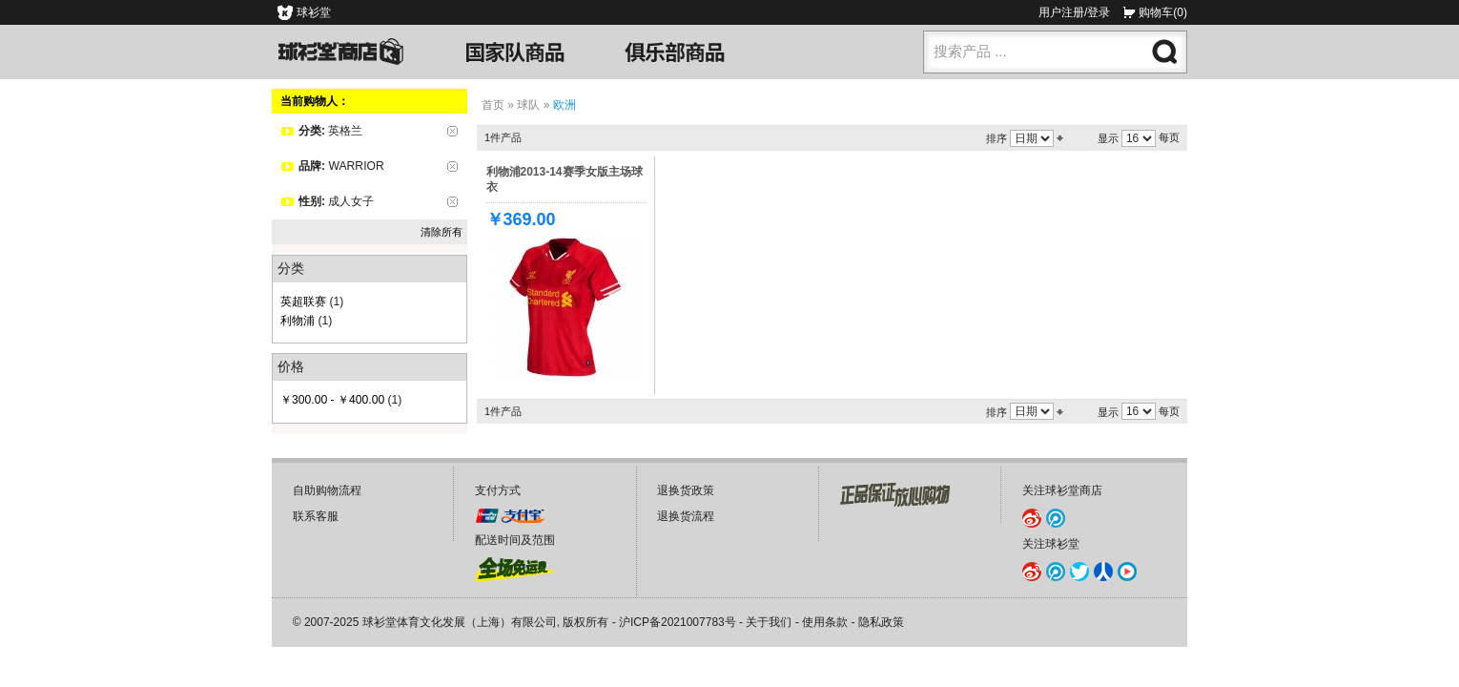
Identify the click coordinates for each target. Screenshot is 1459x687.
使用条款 (825, 622)
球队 (528, 105)
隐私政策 (881, 622)
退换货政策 (685, 490)
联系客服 (316, 516)
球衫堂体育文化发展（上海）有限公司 (459, 622)
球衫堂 (314, 12)
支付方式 (498, 490)
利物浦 (297, 320)
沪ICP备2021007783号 (677, 622)
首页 (493, 105)
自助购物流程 (327, 490)
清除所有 (441, 232)
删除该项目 (452, 131)
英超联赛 (303, 301)
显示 (1108, 138)
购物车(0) (1163, 12)
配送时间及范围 (515, 540)
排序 (996, 138)
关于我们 (768, 622)
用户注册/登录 (1074, 12)
